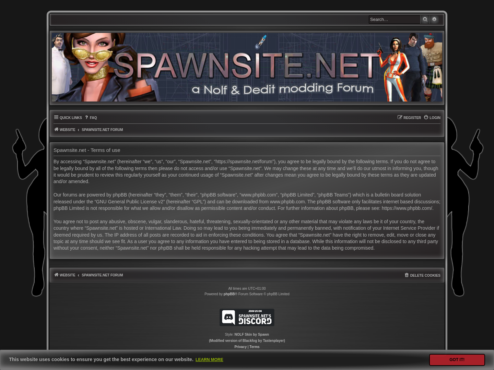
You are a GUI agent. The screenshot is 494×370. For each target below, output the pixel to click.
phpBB (229, 294)
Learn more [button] (209, 359)
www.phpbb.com (287, 201)
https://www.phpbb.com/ (407, 208)
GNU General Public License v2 (129, 201)
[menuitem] (90, 118)
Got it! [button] (456, 359)
